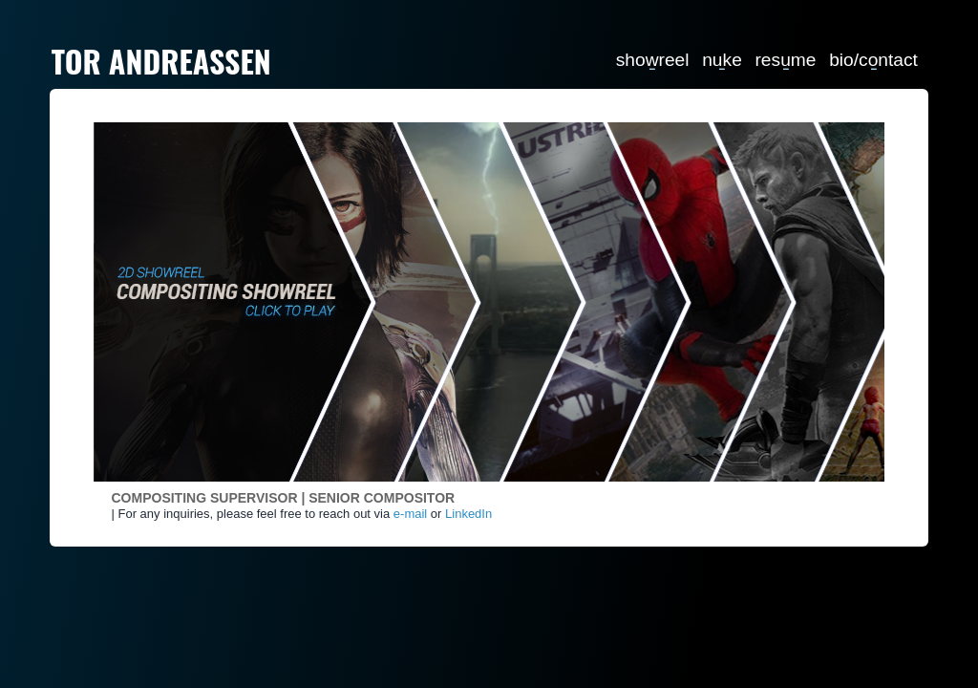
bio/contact (873, 59)
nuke (722, 59)
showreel (653, 59)
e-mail (410, 513)
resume (785, 59)
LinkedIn (468, 513)
